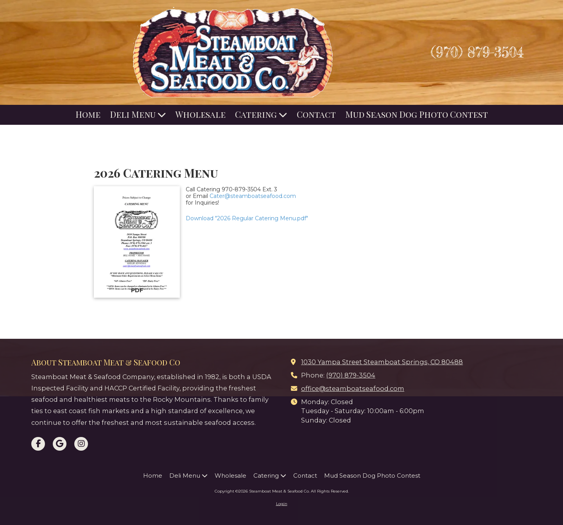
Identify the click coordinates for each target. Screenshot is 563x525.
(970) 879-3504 (477, 52)
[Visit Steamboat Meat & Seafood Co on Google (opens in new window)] (59, 444)
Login (281, 503)
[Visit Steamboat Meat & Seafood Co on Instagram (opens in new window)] (81, 444)
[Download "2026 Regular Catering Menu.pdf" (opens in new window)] (137, 242)
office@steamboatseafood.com (352, 388)
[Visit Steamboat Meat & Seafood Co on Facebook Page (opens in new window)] (38, 444)
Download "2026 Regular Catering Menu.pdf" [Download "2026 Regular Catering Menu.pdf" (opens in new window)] (247, 218)
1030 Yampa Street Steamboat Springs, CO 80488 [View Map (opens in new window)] (382, 362)
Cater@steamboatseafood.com (253, 196)
